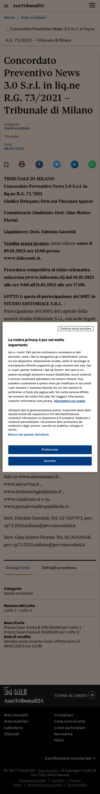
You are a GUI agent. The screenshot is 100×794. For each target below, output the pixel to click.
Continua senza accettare (75, 328)
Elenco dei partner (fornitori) (28, 434)
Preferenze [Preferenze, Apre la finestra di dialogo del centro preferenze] (50, 449)
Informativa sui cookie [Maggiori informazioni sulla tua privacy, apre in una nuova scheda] (69, 400)
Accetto (50, 460)
